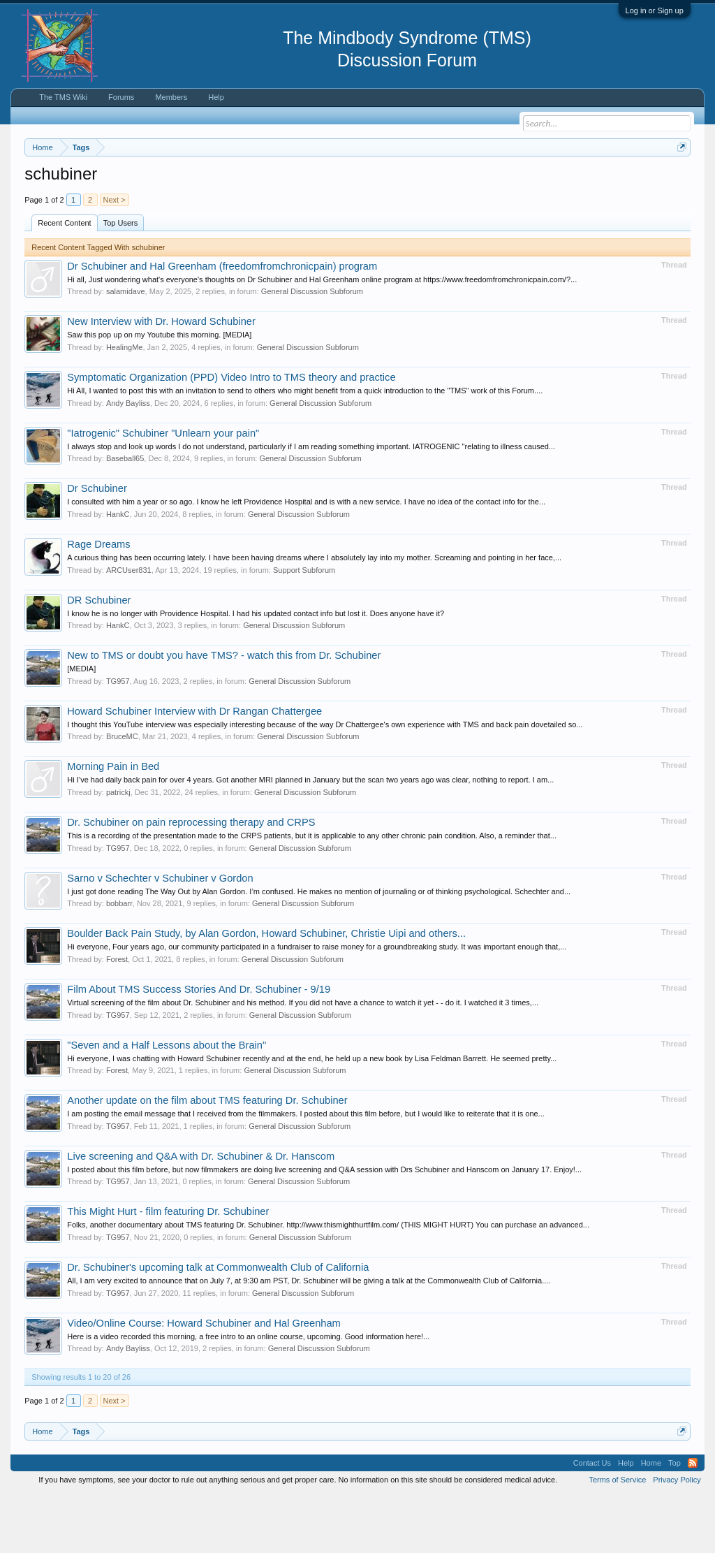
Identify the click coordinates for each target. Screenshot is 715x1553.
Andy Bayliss (128, 460)
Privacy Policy (676, 1537)
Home (651, 1521)
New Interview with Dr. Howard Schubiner (161, 379)
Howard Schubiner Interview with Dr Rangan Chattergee (194, 768)
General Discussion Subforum (312, 349)
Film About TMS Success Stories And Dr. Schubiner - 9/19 (198, 1046)
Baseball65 (125, 516)
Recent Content (64, 280)
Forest (117, 1016)
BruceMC (122, 794)
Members (171, 97)
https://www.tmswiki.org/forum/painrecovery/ (152, 196)
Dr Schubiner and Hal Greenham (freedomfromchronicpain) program (222, 323)
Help (216, 97)
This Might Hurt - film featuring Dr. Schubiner (168, 1269)
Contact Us (592, 1521)
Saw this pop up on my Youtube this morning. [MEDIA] (159, 392)
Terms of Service (617, 1537)
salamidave (125, 349)
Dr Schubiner (97, 546)
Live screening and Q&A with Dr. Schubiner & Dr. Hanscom (200, 1213)
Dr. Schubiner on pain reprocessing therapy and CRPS (191, 879)
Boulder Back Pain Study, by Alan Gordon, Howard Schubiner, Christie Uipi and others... (266, 991)
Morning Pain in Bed (113, 824)
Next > (114, 257)
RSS (693, 1521)
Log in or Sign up (655, 10)
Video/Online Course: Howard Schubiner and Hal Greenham (204, 1380)
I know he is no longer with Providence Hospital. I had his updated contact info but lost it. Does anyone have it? (255, 670)
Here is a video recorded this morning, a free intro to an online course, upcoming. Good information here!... (248, 1394)
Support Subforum (304, 627)
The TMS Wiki (63, 97)
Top (674, 1521)
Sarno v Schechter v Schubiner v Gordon (160, 935)
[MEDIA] (81, 726)
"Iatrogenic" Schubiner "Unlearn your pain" (163, 490)
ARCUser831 (129, 627)
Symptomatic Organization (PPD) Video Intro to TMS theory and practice (231, 434)
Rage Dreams (98, 601)
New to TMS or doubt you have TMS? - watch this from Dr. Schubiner (224, 713)
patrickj (118, 849)
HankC (118, 571)
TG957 (118, 738)
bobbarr (119, 961)
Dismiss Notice (679, 180)
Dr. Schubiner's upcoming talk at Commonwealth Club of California (218, 1324)
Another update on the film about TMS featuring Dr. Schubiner (207, 1158)
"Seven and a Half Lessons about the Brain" (166, 1102)
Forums (121, 97)
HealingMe (124, 404)
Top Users (120, 280)
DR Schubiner (99, 657)
